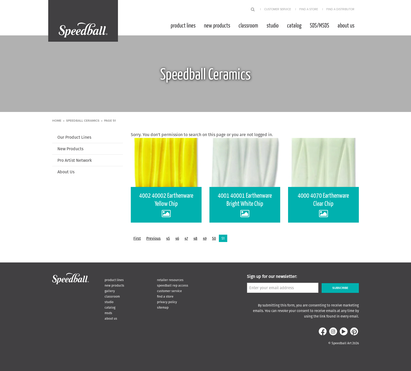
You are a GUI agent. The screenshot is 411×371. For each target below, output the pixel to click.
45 (168, 238)
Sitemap (163, 307)
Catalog (294, 25)
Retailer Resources (170, 280)
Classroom (248, 25)
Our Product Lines (74, 137)
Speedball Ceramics (82, 120)
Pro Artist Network (74, 160)
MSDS (108, 313)
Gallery (110, 291)
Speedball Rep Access (172, 285)
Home (56, 120)
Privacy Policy (167, 302)
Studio (273, 25)
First (137, 238)
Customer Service (277, 9)
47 (186, 238)
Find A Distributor (340, 9)
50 (214, 238)
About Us (346, 25)
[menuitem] (183, 25)
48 (195, 238)
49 (205, 238)
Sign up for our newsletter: (272, 276)
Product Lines (183, 25)
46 (177, 238)
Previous (153, 238)
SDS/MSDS (319, 25)
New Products (217, 25)
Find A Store (308, 9)
